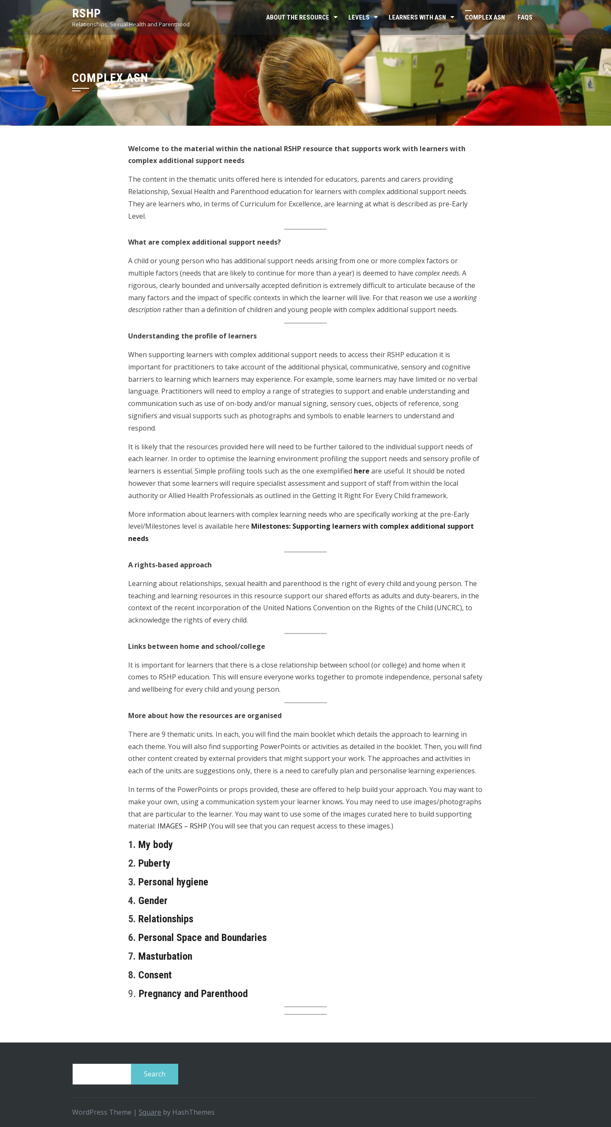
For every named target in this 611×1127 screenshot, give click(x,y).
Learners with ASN (417, 17)
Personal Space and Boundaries (203, 938)
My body (155, 845)
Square (150, 1112)
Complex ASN (485, 17)
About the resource (297, 17)
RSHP (86, 13)
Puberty (154, 863)
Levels (359, 17)
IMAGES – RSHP (182, 826)
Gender (153, 901)
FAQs (525, 17)
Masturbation (165, 956)
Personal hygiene (173, 882)
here (362, 471)
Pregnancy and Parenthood (193, 994)
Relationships (165, 919)
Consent (155, 975)
